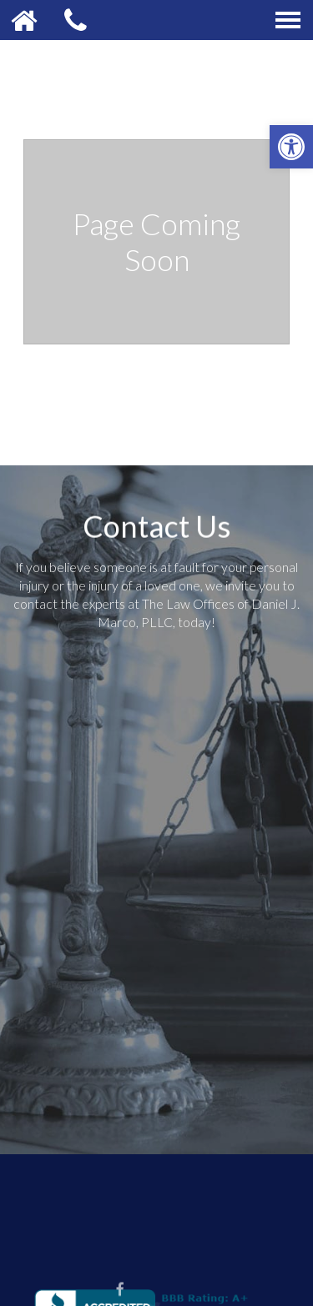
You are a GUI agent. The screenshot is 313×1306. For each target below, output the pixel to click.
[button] (291, 146)
